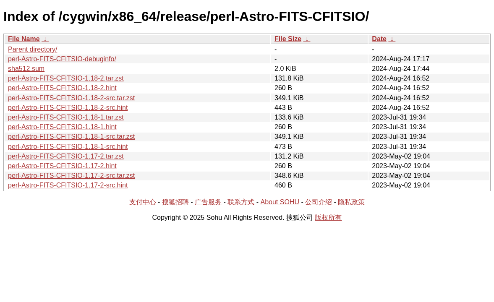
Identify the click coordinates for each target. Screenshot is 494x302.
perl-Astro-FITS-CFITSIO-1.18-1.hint (62, 126)
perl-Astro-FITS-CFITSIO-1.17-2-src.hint (68, 185)
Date (379, 38)
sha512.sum (26, 68)
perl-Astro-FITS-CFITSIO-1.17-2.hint (62, 165)
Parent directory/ (32, 49)
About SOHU (279, 202)
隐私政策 (351, 202)
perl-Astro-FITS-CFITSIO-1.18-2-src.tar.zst (71, 98)
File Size (287, 38)
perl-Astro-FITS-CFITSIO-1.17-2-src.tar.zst (71, 175)
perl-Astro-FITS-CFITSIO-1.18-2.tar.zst (66, 78)
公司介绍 (318, 202)
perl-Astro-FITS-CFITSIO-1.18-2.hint (62, 87)
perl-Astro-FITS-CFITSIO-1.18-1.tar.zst (66, 117)
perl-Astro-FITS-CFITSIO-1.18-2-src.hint (68, 107)
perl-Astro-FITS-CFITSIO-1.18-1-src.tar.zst (71, 136)
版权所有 (328, 217)
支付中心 (142, 202)
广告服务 (208, 202)
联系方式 (240, 202)
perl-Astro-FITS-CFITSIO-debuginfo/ (62, 58)
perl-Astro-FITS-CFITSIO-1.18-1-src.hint (68, 146)
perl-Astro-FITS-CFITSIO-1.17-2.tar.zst (66, 156)
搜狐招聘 (175, 202)
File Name (24, 38)
